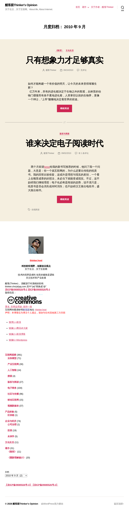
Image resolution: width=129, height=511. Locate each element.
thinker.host (40, 309)
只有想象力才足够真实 (64, 60)
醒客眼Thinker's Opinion (21, 5)
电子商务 (12, 388)
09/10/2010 (68, 70)
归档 (7, 472)
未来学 (11, 436)
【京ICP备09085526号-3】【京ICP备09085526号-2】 (31, 485)
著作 (84, 7)
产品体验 (9, 411)
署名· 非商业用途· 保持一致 (24, 301)
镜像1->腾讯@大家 (18, 328)
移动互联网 (13, 400)
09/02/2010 (66, 153)
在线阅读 (35, 210)
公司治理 (12, 424)
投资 (10, 430)
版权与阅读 (64, 134)
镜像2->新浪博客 (17, 334)
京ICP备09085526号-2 (16, 289)
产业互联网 (13, 364)
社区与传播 (13, 394)
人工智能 (12, 370)
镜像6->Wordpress (18, 340)
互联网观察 (10, 355)
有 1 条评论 (83, 153)
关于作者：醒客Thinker (102, 7)
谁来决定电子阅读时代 (64, 143)
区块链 (11, 415)
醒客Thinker (51, 70)
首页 (78, 7)
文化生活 (70, 50)
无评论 (83, 70)
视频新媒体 (13, 406)
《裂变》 (59, 50)
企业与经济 (10, 421)
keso (47, 166)
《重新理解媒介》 (16, 457)
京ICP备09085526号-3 (39, 289)
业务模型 (12, 358)
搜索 (10, 376)
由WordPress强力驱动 (52, 504)
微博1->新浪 (15, 322)
